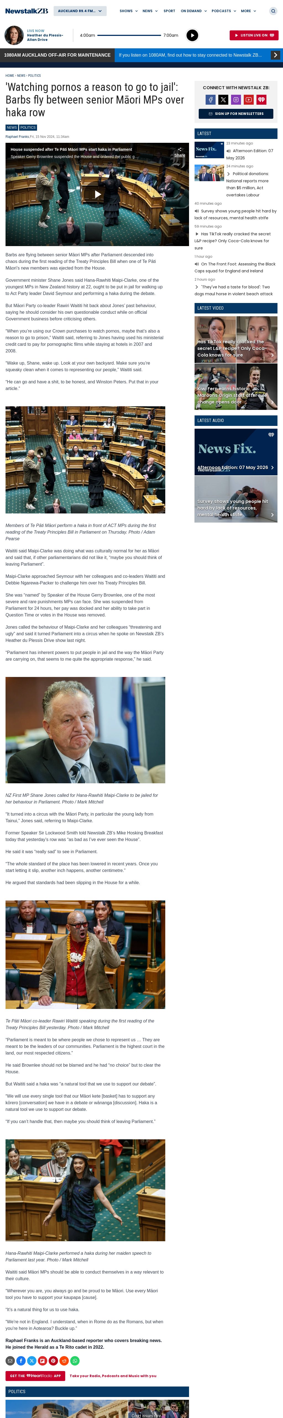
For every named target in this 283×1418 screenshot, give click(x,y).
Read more (236, 151)
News (21, 76)
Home (10, 76)
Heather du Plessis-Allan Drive (45, 37)
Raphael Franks (17, 137)
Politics (34, 76)
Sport (169, 11)
